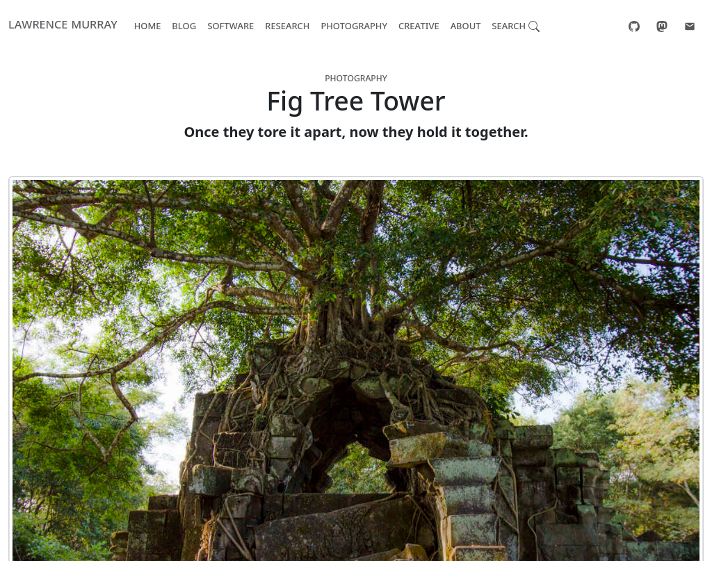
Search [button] (516, 25)
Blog (184, 25)
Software (230, 25)
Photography (354, 25)
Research (287, 25)
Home (147, 25)
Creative (418, 25)
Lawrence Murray (63, 23)
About (466, 25)
